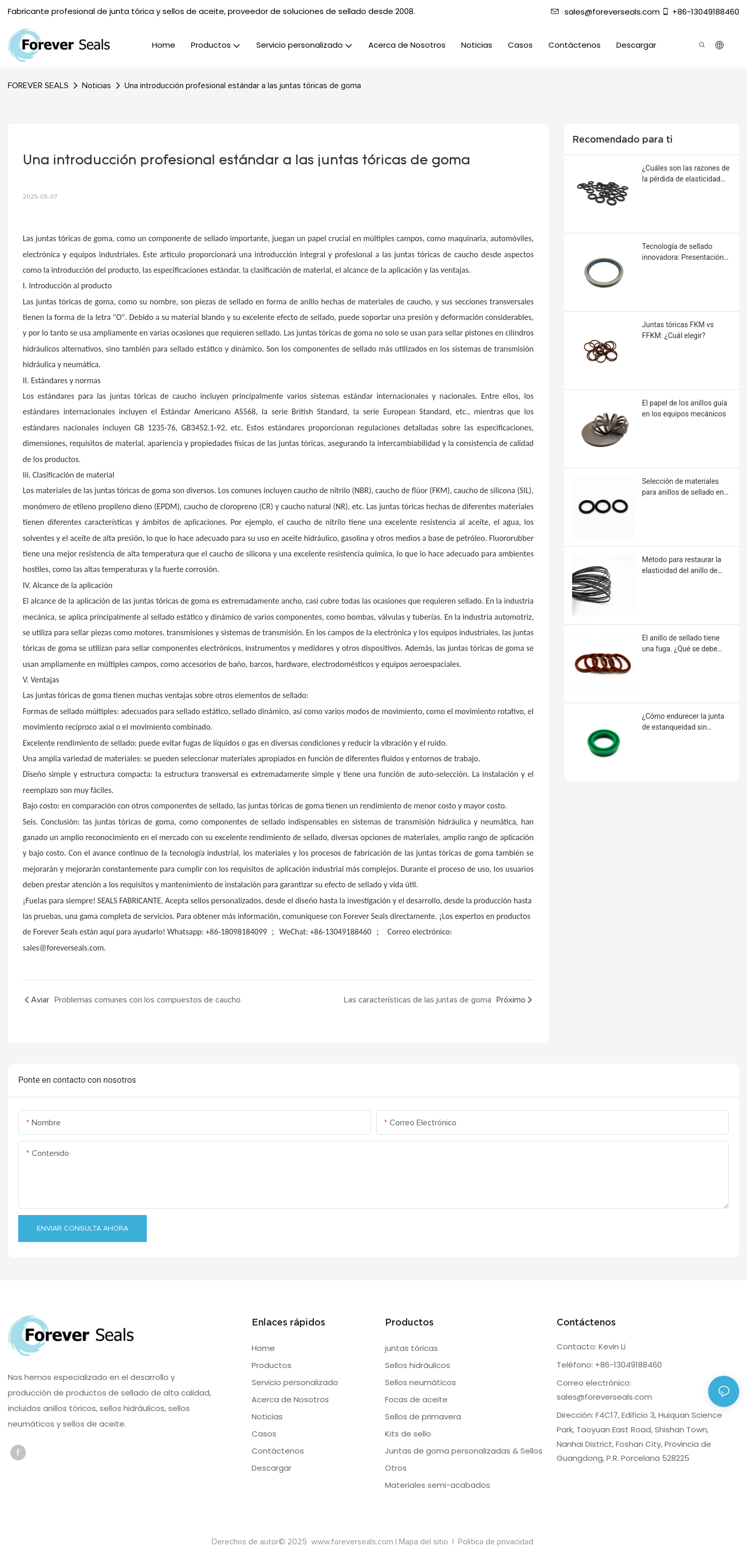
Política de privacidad (495, 1542)
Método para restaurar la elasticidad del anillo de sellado (682, 565)
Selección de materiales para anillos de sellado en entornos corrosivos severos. (683, 487)
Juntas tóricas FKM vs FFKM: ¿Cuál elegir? (678, 330)
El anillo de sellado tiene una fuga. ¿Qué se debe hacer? (681, 644)
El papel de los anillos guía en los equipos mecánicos (684, 408)
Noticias (96, 85)
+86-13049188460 (700, 11)
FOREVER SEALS (38, 85)
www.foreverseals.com (352, 1542)
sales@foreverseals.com (605, 11)
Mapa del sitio (424, 1542)
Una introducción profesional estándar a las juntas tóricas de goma (243, 85)
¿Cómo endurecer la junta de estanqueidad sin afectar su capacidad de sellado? (683, 722)
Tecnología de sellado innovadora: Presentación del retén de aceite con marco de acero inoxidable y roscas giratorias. (684, 252)
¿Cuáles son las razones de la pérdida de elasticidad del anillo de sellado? (686, 174)
